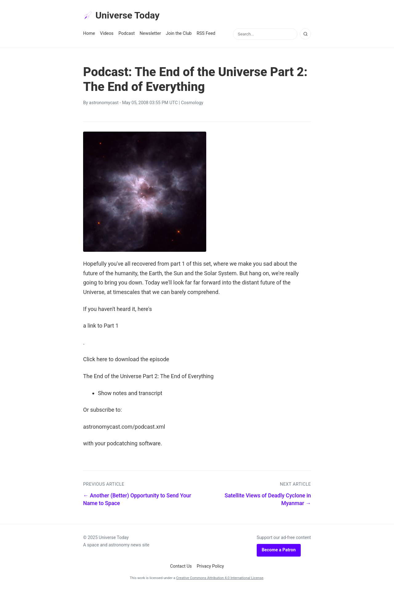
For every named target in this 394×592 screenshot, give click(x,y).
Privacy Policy (210, 567)
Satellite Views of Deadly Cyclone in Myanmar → (268, 500)
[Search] (305, 34)
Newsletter (150, 34)
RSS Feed (206, 34)
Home (89, 34)
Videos (107, 34)
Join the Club (179, 34)
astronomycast (104, 103)
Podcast (127, 34)
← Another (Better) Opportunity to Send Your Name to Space (137, 500)
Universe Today (123, 16)
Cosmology (192, 103)
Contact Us (181, 567)
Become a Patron (279, 550)
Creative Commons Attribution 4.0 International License (219, 579)
